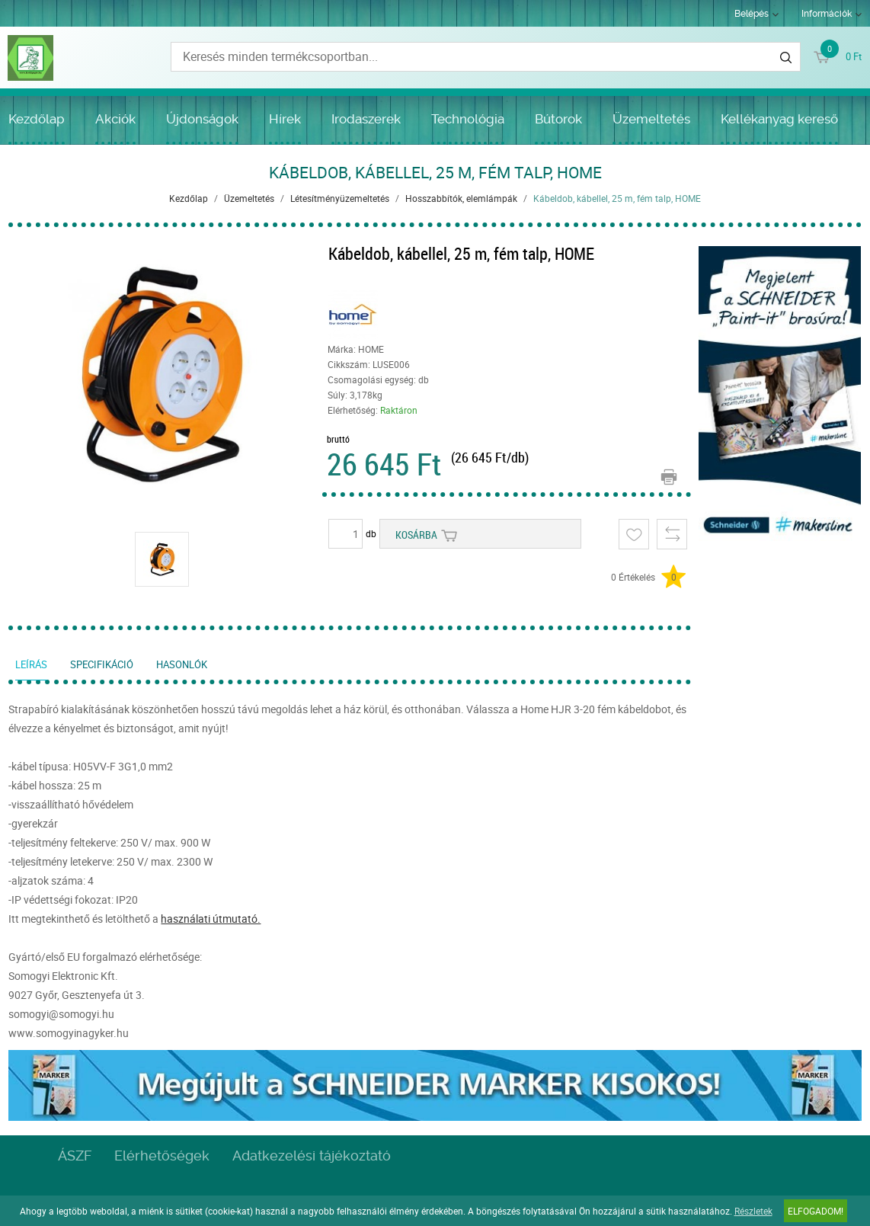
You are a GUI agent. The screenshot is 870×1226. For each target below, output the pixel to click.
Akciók (115, 118)
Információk (826, 13)
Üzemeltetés (651, 118)
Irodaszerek (366, 118)
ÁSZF (74, 1156)
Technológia (467, 118)
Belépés (751, 13)
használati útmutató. (211, 918)
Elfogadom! (815, 1211)
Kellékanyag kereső (779, 118)
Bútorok (558, 118)
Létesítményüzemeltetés (339, 198)
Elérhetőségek (162, 1156)
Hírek (285, 118)
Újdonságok (202, 118)
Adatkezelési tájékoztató (311, 1156)
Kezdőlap (36, 118)
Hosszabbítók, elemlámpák (461, 198)
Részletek (753, 1211)
